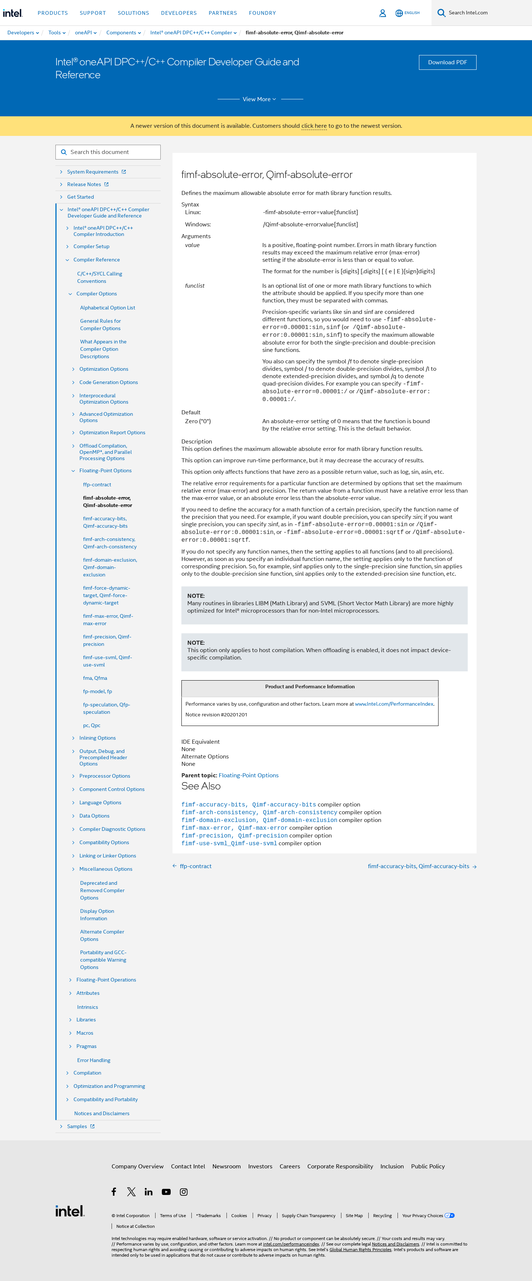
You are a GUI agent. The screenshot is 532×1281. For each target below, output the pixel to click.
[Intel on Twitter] (131, 1193)
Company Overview (138, 1166)
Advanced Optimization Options (106, 417)
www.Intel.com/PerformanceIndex (394, 704)
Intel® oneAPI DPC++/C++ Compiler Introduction (103, 231)
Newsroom (226, 1166)
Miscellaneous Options (106, 869)
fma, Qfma (95, 678)
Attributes (88, 993)
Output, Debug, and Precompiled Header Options (103, 757)
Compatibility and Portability (106, 1099)
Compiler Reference (97, 260)
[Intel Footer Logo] (70, 1210)
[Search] (441, 12)
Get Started (80, 197)
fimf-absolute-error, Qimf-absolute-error (107, 501)
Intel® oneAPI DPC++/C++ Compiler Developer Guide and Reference (108, 212)
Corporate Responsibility (340, 1166)
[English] (407, 13)
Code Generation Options (108, 382)
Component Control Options (112, 789)
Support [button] (93, 13)
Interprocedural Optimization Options (104, 399)
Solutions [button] (133, 13)
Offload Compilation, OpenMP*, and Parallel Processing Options (105, 452)
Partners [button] (223, 13)
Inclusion (392, 1166)
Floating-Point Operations (106, 980)
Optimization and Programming (109, 1086)
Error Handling (93, 1060)
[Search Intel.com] (489, 13)
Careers (290, 1166)
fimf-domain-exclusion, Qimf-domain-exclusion (110, 567)
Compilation (87, 1073)
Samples (81, 1126)
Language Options (100, 802)
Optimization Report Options (112, 432)
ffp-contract (97, 484)
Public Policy (428, 1166)
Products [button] (53, 13)
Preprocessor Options (104, 776)
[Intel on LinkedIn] (149, 1193)
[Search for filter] (108, 152)
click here (314, 126)
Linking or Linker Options (107, 856)
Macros (84, 1033)
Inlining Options (97, 738)
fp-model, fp (97, 691)
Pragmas (86, 1046)
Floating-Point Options (105, 470)
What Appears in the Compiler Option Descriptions (103, 349)
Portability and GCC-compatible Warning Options (103, 959)
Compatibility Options (104, 842)
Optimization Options (104, 369)
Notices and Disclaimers (102, 1113)
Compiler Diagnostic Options (112, 829)
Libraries (86, 1020)
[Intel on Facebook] (114, 1193)
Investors (260, 1166)
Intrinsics (87, 1007)
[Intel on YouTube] (167, 1193)
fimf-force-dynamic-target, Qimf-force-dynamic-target (106, 595)
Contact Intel (188, 1166)
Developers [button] (179, 13)
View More (261, 99)
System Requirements (97, 172)
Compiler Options (96, 294)
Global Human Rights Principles (361, 1249)
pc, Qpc (91, 725)
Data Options (94, 816)
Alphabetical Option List (107, 307)
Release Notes (88, 184)
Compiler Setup (91, 246)
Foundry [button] (262, 13)
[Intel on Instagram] (184, 1193)
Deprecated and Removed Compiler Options (102, 890)
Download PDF (447, 62)
